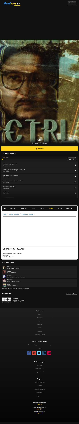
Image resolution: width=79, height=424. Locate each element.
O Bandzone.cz (39, 392)
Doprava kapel (40, 372)
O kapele (24, 208)
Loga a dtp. (40, 396)
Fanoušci (39, 324)
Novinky (13, 208)
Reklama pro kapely (71, 294)
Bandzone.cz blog (40, 334)
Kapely (40, 314)
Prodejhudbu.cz (39, 368)
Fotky (60, 208)
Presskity (39, 365)
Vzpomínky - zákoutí (27, 214)
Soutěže (39, 331)
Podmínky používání (39, 389)
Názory (42, 208)
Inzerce (40, 348)
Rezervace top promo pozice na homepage (40, 345)
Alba (33, 208)
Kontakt (40, 385)
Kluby (39, 328)
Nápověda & (40, 382)
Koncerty (69, 208)
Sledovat (39, 148)
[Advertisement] (39, 22)
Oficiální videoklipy (14, 214)
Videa (51, 208)
